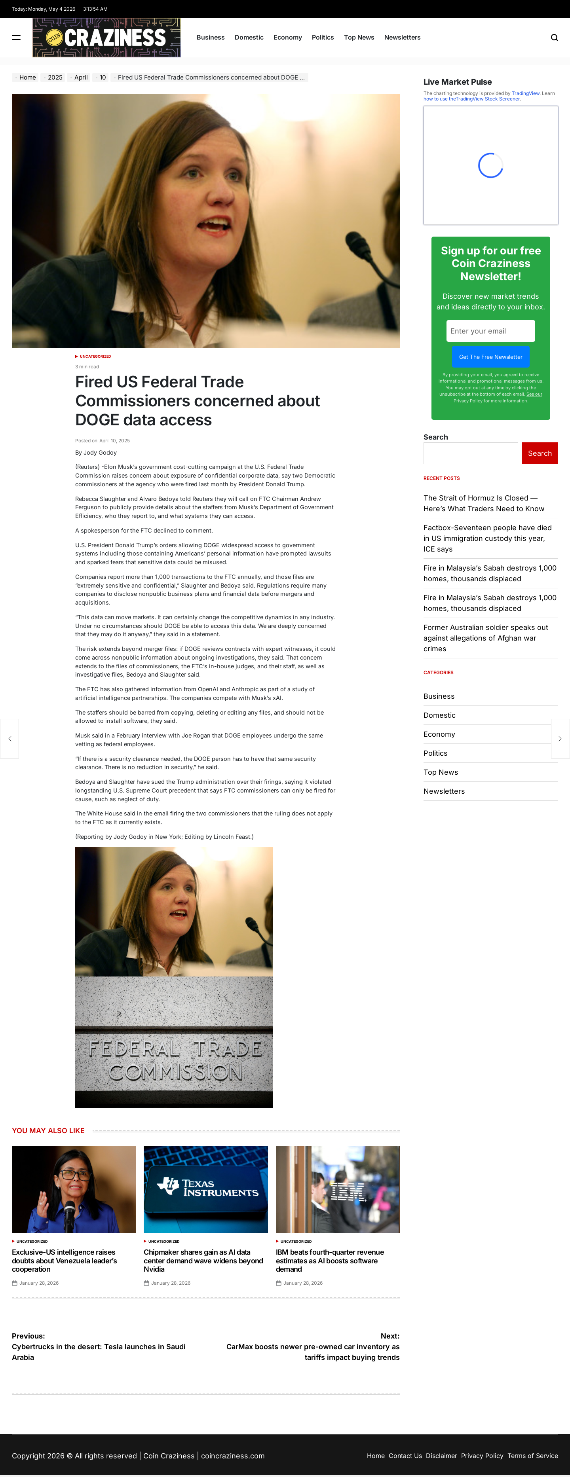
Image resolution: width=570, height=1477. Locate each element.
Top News (359, 37)
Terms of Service (532, 1456)
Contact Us (405, 1456)
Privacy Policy (482, 1456)
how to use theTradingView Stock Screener (472, 99)
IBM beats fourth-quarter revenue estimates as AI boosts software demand (330, 1260)
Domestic (249, 37)
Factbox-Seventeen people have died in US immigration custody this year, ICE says (488, 538)
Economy (288, 37)
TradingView (526, 93)
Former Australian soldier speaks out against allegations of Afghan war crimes (486, 638)
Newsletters (402, 37)
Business (211, 37)
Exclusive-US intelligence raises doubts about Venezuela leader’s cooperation (64, 1260)
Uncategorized (95, 356)
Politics (323, 37)
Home (376, 1456)
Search (436, 437)
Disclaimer (441, 1456)
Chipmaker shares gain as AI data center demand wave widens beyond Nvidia (203, 1260)
